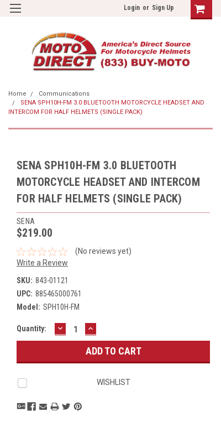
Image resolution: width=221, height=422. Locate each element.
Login (132, 8)
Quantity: (31, 328)
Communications (64, 93)
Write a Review (42, 262)
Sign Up (163, 8)
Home (17, 93)
